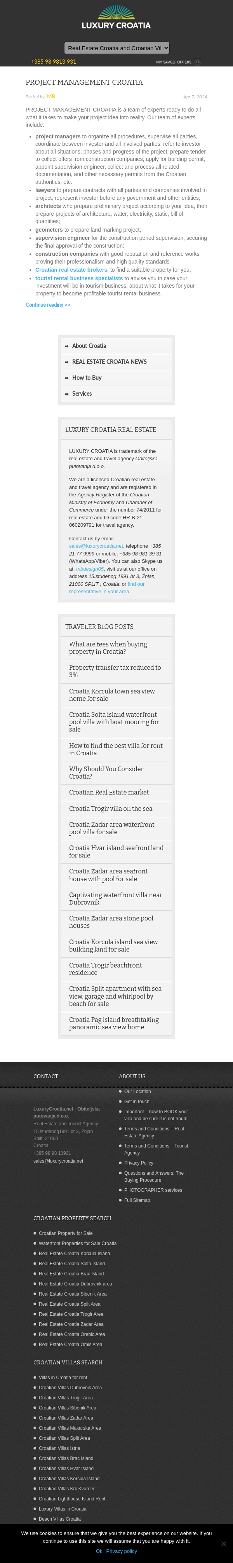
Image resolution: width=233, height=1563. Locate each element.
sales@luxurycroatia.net (96, 546)
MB (51, 96)
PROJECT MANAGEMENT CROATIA (84, 82)
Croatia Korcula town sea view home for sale (112, 695)
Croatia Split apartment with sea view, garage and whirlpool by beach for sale (115, 996)
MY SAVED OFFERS (179, 62)
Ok (99, 1551)
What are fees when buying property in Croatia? (108, 648)
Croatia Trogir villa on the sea (111, 808)
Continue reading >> (48, 305)
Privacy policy (121, 1551)
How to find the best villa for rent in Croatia (116, 749)
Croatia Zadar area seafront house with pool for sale (108, 875)
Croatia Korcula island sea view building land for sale (113, 945)
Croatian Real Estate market (109, 792)
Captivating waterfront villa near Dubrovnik (115, 898)
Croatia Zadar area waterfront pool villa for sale (112, 828)
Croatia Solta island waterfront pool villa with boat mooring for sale (114, 722)
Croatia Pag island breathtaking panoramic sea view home (114, 1023)
